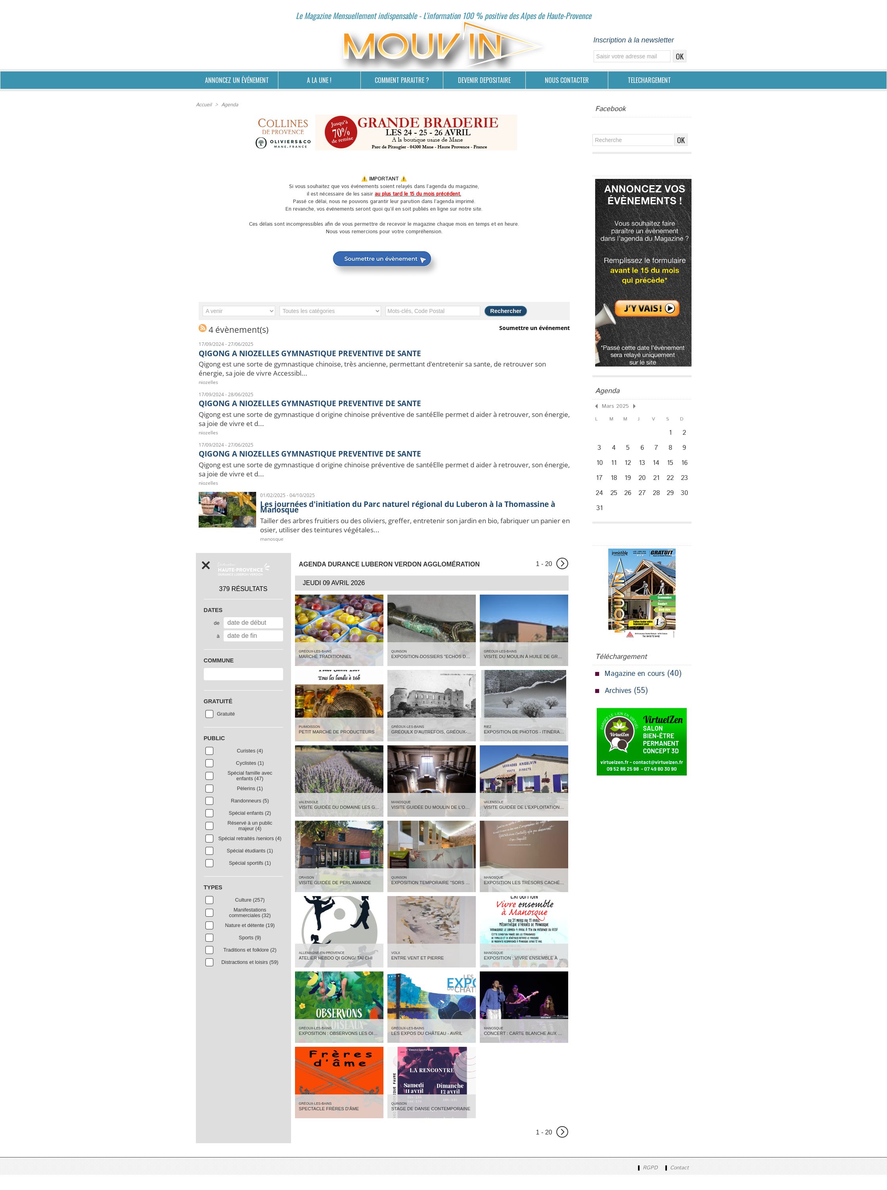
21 (658, 485)
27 (643, 503)
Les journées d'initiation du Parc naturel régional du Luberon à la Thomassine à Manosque (408, 517)
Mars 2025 (613, 405)
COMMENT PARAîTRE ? (402, 80)
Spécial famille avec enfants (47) (250, 790)
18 (614, 485)
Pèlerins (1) (249, 803)
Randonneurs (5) (250, 815)
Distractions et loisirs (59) (249, 976)
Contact (675, 1183)
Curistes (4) (250, 765)
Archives (619, 704)
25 (614, 503)
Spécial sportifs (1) (250, 877)
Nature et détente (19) (250, 939)
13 (644, 468)
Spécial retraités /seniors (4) (250, 853)
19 (629, 485)
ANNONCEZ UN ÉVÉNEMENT (237, 80)
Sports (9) (250, 952)
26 (629, 503)
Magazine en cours (638, 687)
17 (599, 485)
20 (643, 485)
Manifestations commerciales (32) (250, 927)
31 (600, 520)
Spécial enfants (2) (250, 827)
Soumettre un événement (536, 327)
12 (629, 468)
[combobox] (243, 688)
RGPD (644, 1183)
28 (658, 503)
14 (658, 468)
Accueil (203, 104)
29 (672, 503)
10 (600, 468)
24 (599, 503)
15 (673, 468)
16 (687, 468)
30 (687, 503)
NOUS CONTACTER (567, 80)
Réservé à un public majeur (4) (250, 840)
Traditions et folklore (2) (249, 964)
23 (687, 485)
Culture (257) (250, 914)
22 (672, 485)
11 (614, 468)
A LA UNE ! (319, 80)
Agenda (229, 104)
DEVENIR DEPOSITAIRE (484, 80)
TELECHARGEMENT (649, 80)
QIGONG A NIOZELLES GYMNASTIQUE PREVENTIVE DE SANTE (334, 351)
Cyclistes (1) (250, 777)
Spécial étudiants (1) (250, 865)
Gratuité (226, 728)
